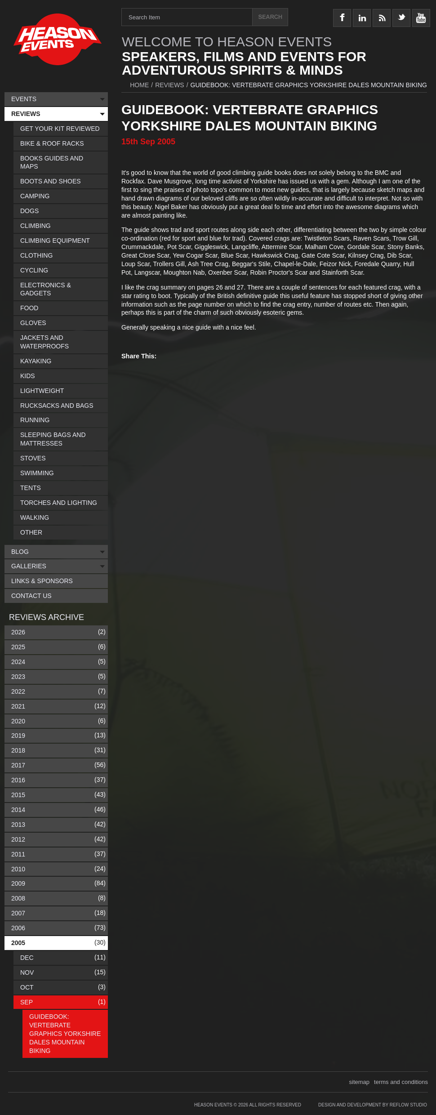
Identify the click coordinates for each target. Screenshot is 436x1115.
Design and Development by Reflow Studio (372, 1104)
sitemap (359, 1082)
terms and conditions (401, 1082)
